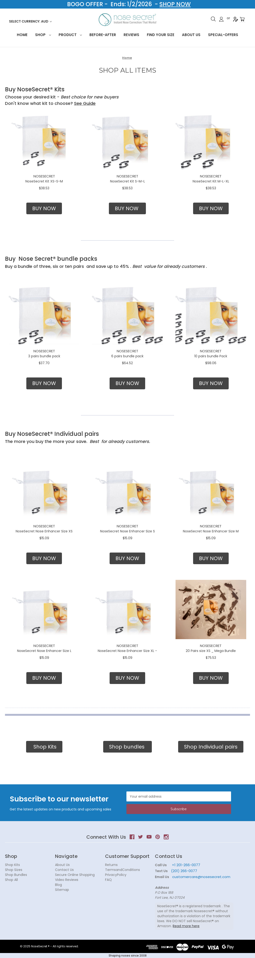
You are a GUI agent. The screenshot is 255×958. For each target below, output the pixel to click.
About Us (191, 34)
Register (235, 19)
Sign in (221, 19)
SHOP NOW (175, 4)
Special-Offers (223, 34)
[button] (44, 208)
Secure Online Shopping (75, 874)
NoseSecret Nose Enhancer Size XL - (127, 650)
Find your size (160, 34)
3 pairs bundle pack (44, 356)
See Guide (85, 103)
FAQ (108, 879)
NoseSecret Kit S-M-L (127, 181)
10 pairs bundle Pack (210, 356)
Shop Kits (44, 746)
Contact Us (64, 869)
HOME (22, 34)
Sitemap (62, 889)
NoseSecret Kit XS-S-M (44, 181)
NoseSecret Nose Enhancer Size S (127, 531)
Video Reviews (66, 879)
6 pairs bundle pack (127, 356)
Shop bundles (127, 746)
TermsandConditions (122, 869)
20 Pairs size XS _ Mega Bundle (211, 650)
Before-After (102, 34)
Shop (43, 34)
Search (213, 19)
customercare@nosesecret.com (200, 876)
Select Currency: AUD (30, 21)
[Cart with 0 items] (242, 19)
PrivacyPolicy (115, 874)
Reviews (131, 34)
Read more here (186, 926)
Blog (58, 884)
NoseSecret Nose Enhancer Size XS (44, 531)
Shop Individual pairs (210, 746)
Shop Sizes (13, 869)
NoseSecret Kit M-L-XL (211, 181)
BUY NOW (44, 208)
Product (70, 34)
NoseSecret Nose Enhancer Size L (44, 650)
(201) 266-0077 (184, 870)
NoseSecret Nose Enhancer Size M (211, 531)
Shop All (11, 879)
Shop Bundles (16, 874)
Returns (111, 864)
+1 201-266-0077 (186, 864)
